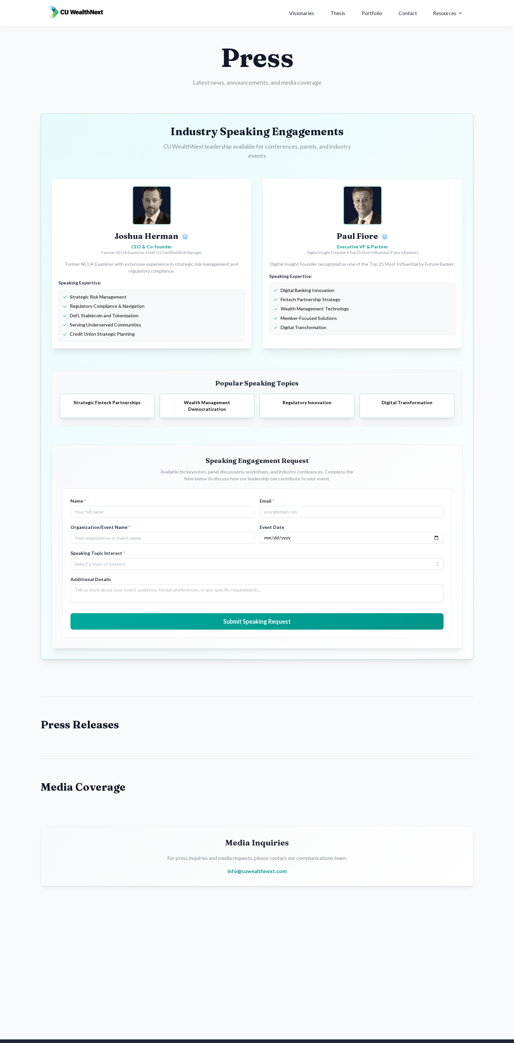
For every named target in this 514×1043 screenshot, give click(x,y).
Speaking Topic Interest (97, 553)
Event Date (272, 527)
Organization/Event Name (100, 527)
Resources (448, 11)
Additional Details (90, 579)
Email (267, 501)
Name (78, 501)
